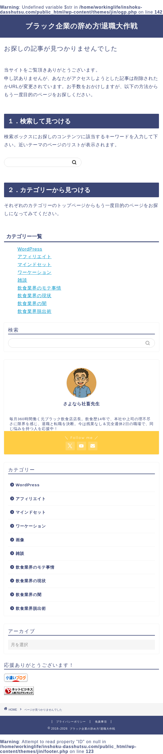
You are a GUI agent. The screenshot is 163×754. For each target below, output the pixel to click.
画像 (20, 540)
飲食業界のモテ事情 (39, 288)
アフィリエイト (35, 256)
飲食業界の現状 (35, 295)
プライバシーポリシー (71, 721)
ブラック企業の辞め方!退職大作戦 (81, 25)
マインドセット (35, 264)
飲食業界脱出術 (35, 311)
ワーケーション (35, 272)
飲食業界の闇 (32, 303)
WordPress (30, 249)
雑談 (22, 280)
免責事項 (101, 721)
